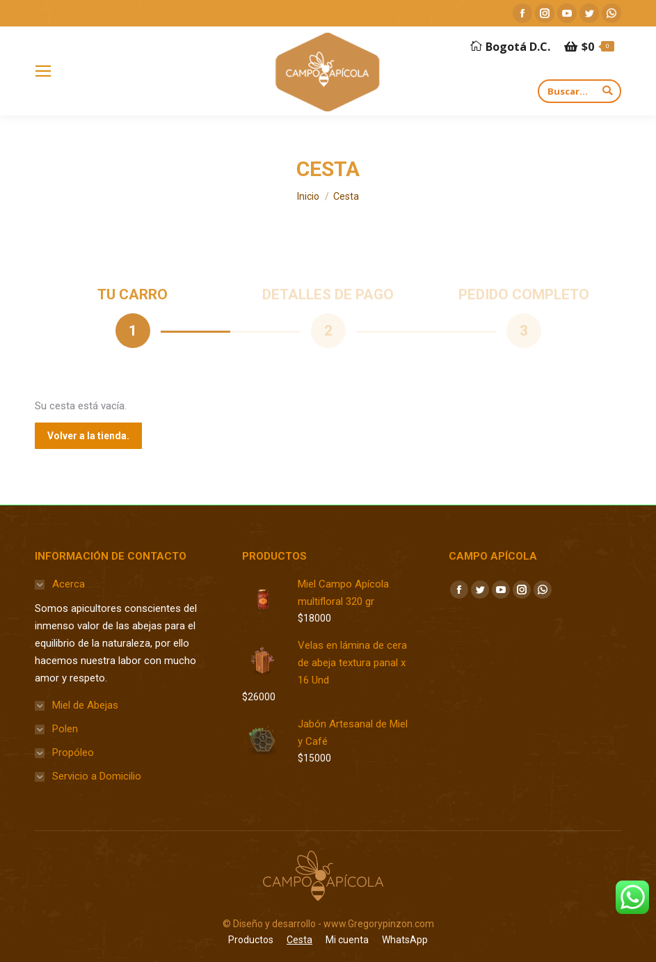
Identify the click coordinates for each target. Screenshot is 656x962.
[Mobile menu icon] (43, 71)
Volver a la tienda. (88, 435)
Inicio (308, 196)
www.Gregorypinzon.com (378, 923)
